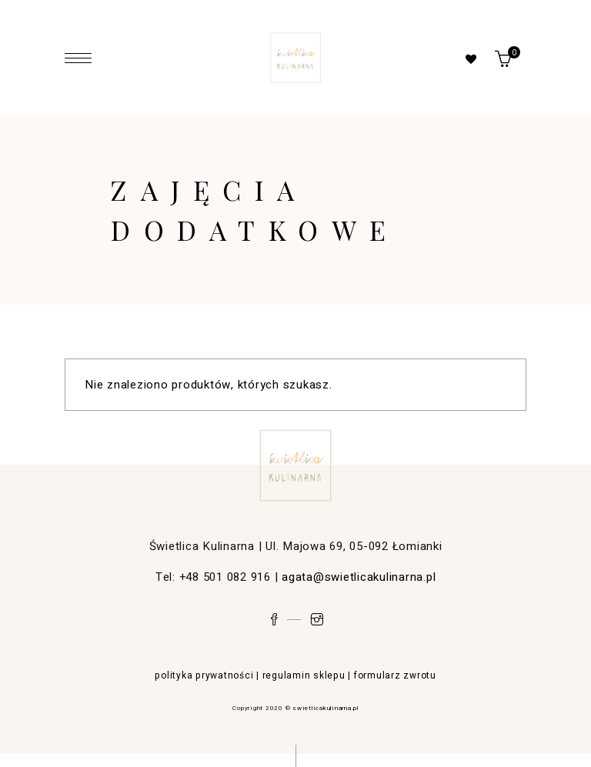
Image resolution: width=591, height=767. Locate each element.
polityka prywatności (204, 675)
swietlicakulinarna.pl (325, 708)
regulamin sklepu (304, 675)
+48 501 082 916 (225, 577)
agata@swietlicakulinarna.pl (359, 577)
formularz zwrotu (395, 675)
